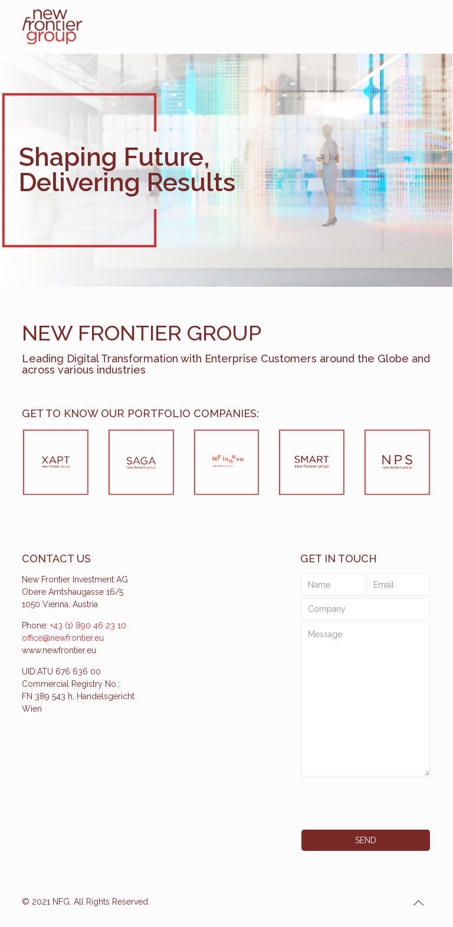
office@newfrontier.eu (63, 638)
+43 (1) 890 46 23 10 (88, 625)
